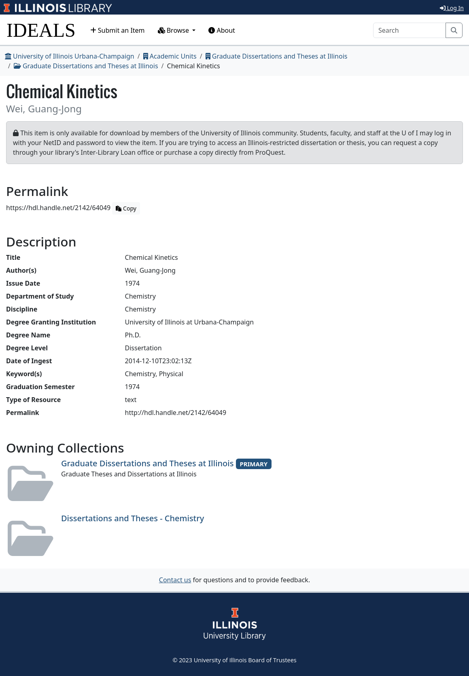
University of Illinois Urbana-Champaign (69, 56)
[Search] (409, 30)
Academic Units (170, 56)
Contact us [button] (175, 579)
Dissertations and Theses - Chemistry (132, 518)
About (221, 30)
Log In (452, 8)
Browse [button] (174, 30)
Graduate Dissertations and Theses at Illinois (277, 56)
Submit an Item (117, 30)
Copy (126, 208)
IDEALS (41, 30)
